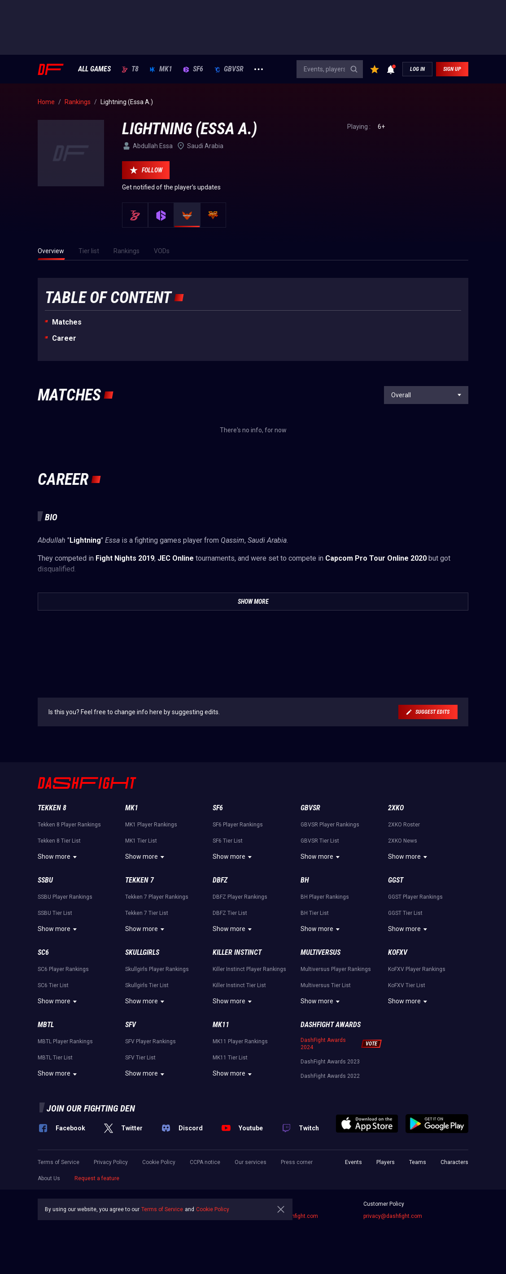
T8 (130, 69)
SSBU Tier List (55, 913)
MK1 (160, 69)
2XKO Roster (404, 825)
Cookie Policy (158, 1162)
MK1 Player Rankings (151, 825)
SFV (130, 1024)
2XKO (396, 808)
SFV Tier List (140, 1057)
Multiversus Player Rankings (336, 969)
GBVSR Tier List (320, 841)
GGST (395, 880)
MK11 (221, 1024)
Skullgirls (142, 952)
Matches (67, 322)
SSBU (45, 880)
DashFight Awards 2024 (323, 1043)
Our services (250, 1162)
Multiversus (320, 952)
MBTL (46, 1024)
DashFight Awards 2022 (330, 1076)
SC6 (43, 952)
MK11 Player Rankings (240, 1041)
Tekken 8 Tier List (59, 841)
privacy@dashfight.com (392, 1216)
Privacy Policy (111, 1162)
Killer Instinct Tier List (239, 985)
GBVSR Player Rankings (330, 825)
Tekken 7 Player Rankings (156, 897)
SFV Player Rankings (150, 1041)
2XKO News (402, 841)
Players (385, 1162)
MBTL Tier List (55, 1057)
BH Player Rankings (325, 897)
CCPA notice (205, 1162)
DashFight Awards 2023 (330, 1062)
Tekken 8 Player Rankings (69, 825)
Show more (58, 856)
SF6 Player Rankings (238, 825)
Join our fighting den (91, 1108)
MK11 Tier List (230, 1057)
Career (64, 338)
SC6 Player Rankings (63, 969)
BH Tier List (315, 913)
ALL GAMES (94, 69)
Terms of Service (58, 1162)
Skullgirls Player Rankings (157, 969)
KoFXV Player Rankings (416, 969)
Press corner (297, 1162)
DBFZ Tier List (230, 913)
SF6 (193, 69)
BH (305, 880)
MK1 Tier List (141, 841)
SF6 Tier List (228, 841)
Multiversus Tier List (326, 985)
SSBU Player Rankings (65, 897)
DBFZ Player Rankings (240, 897)
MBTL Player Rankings (65, 1041)
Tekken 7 (139, 880)
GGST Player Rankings (415, 897)
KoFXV (397, 952)
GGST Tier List (405, 913)
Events (353, 1162)
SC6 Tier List (53, 985)
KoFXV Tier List (406, 985)
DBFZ (220, 880)
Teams (417, 1162)
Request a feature (96, 1178)
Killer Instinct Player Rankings (249, 969)
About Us (49, 1178)
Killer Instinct (237, 952)
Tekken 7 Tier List (146, 913)
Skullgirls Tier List (147, 985)
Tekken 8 (52, 808)
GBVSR (229, 69)
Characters (454, 1162)
